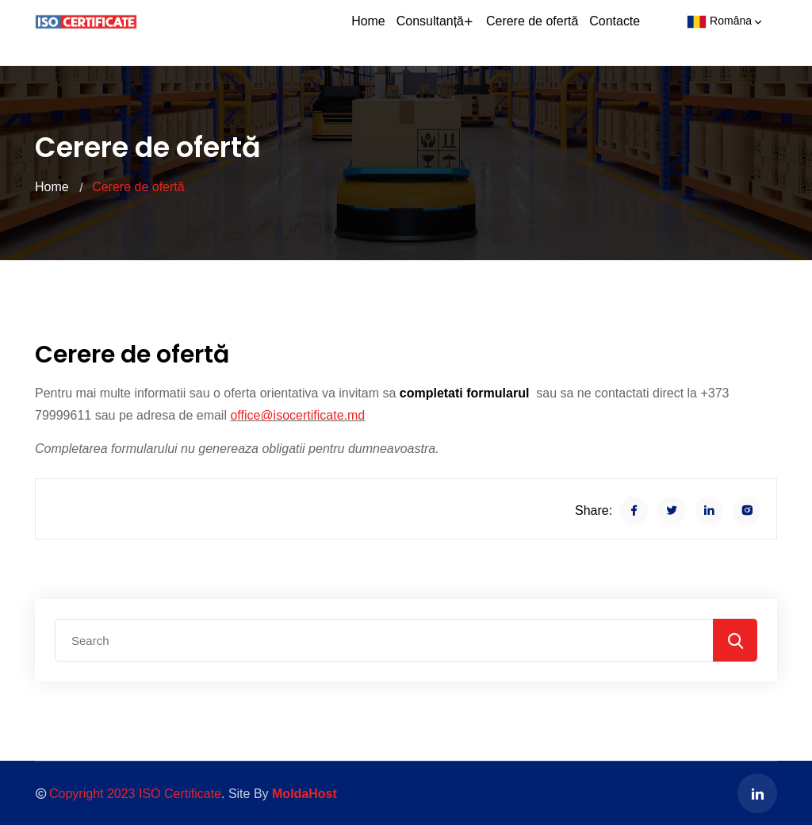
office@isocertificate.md (297, 415)
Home (382, 32)
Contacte (616, 32)
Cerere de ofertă (538, 32)
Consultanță (446, 32)
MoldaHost (304, 793)
